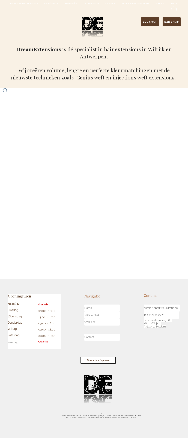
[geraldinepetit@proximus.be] (162, 308)
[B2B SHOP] (172, 21)
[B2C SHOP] (150, 21)
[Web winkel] (102, 314)
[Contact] (102, 337)
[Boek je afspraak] (98, 360)
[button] (174, 9)
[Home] (102, 308)
